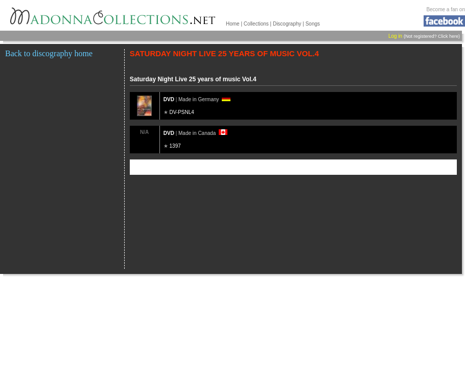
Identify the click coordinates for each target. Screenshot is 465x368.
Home (233, 24)
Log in (395, 36)
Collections (256, 24)
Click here (448, 36)
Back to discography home (48, 53)
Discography (287, 24)
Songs (313, 24)
